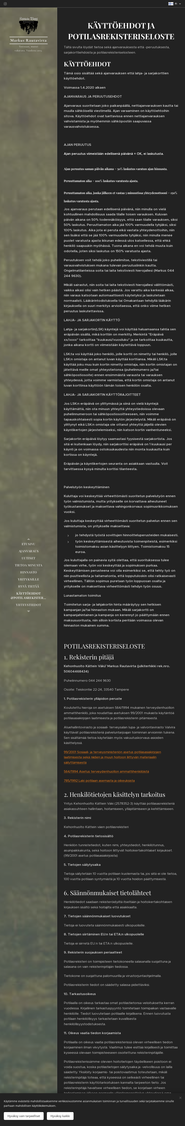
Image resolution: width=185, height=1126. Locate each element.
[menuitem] (28, 544)
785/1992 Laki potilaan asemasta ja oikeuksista (99, 780)
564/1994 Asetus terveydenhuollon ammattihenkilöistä (106, 771)
